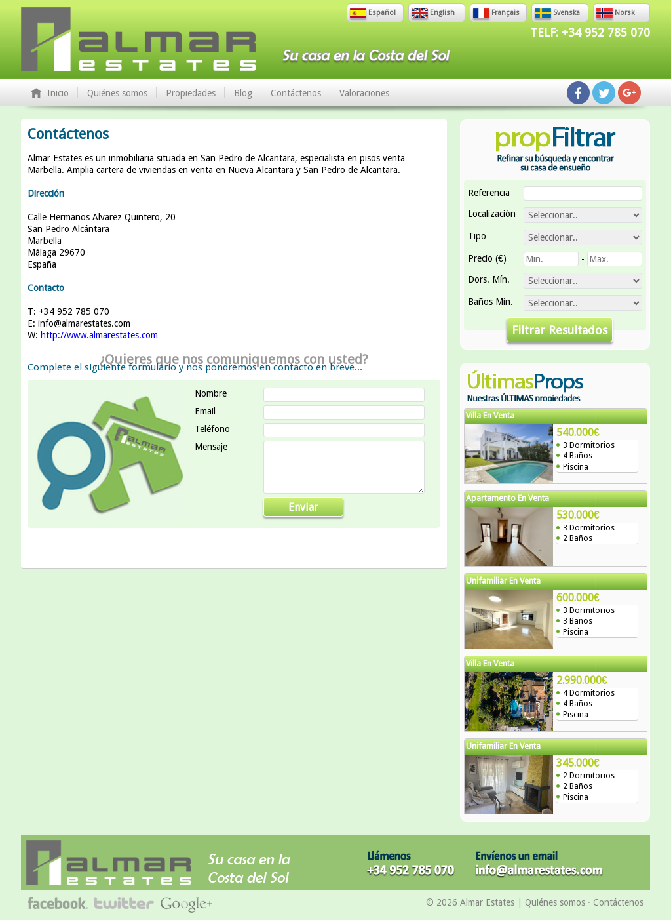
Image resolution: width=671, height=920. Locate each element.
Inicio (58, 93)
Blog (243, 93)
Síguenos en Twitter (603, 92)
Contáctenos (296, 93)
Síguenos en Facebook (578, 92)
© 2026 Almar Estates (470, 902)
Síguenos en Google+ (629, 92)
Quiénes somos (117, 93)
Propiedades (191, 93)
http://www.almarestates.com (99, 335)
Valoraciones (364, 93)
